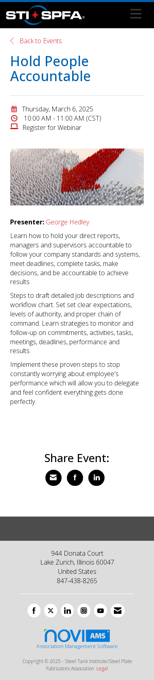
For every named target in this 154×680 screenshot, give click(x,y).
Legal (102, 668)
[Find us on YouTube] (100, 610)
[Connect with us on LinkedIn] (67, 610)
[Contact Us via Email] (118, 610)
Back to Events (36, 40)
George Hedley (67, 222)
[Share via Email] (53, 478)
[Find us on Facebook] (34, 610)
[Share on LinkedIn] (96, 478)
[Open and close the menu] (115, 13)
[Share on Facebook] (75, 478)
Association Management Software (77, 639)
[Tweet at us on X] (50, 610)
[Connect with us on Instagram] (83, 610)
